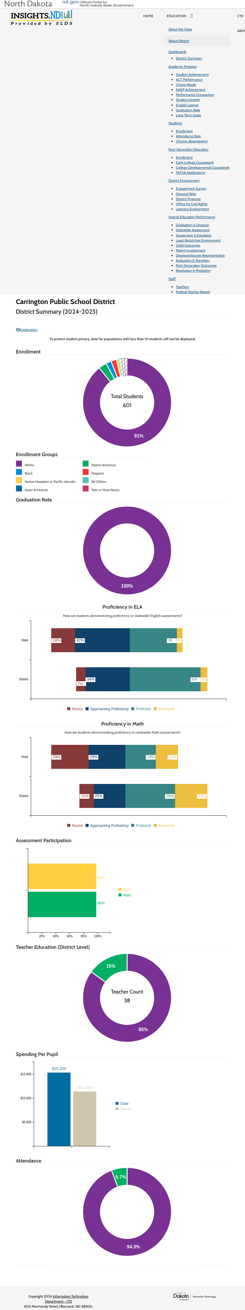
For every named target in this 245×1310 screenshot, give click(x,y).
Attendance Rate (188, 136)
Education (182, 16)
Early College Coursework (195, 162)
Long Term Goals (188, 115)
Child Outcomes (188, 245)
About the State (180, 29)
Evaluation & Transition (193, 260)
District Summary (189, 58)
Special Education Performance (192, 217)
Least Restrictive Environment (198, 240)
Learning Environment (192, 209)
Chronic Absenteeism (192, 141)
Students (175, 123)
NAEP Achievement (190, 89)
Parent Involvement (191, 250)
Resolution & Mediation (193, 270)
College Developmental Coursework (203, 167)
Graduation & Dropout (192, 225)
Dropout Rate (186, 194)
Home (148, 16)
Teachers (182, 286)
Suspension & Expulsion (194, 235)
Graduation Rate (188, 110)
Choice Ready (186, 84)
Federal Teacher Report (193, 292)
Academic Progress (183, 66)
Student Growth (188, 99)
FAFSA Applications (190, 172)
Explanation (27, 329)
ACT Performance (189, 79)
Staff (172, 279)
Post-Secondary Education (188, 149)
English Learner (187, 105)
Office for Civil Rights (191, 204)
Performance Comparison (195, 94)
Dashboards (177, 51)
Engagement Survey (191, 188)
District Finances (188, 199)
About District (179, 40)
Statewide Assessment (193, 230)
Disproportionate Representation (200, 255)
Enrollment (184, 131)
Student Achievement (192, 74)
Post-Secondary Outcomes (196, 265)
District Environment (184, 180)
